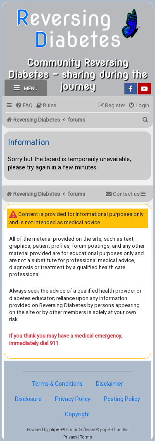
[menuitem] (24, 105)
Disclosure (28, 399)
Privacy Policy (73, 399)
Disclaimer (109, 383)
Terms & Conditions (57, 383)
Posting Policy (122, 399)
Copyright (77, 414)
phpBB (55, 429)
